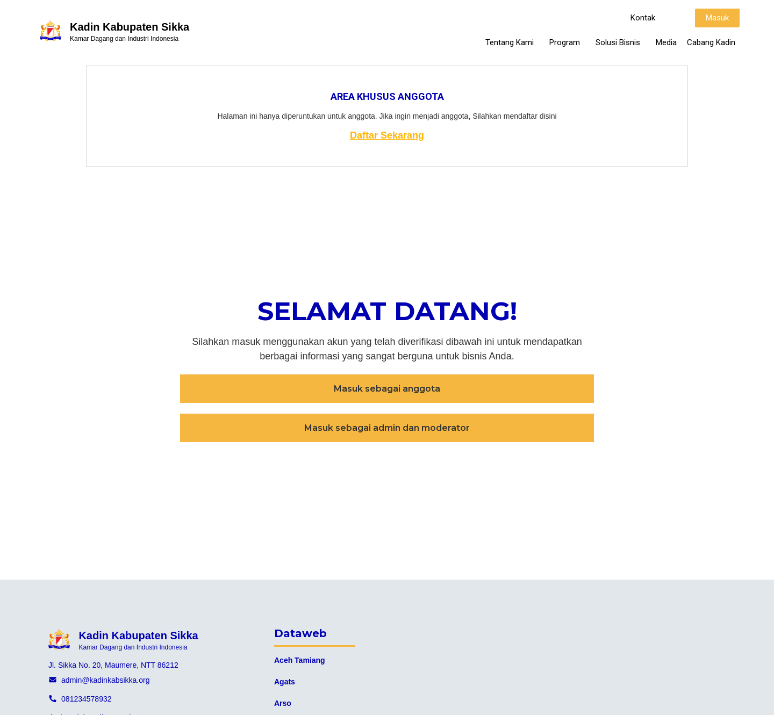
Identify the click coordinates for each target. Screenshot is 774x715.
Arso (282, 703)
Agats (284, 681)
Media (666, 42)
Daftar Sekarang (387, 135)
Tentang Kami (512, 42)
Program (567, 42)
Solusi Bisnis (621, 42)
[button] (643, 18)
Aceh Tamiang (299, 660)
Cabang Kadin (711, 42)
